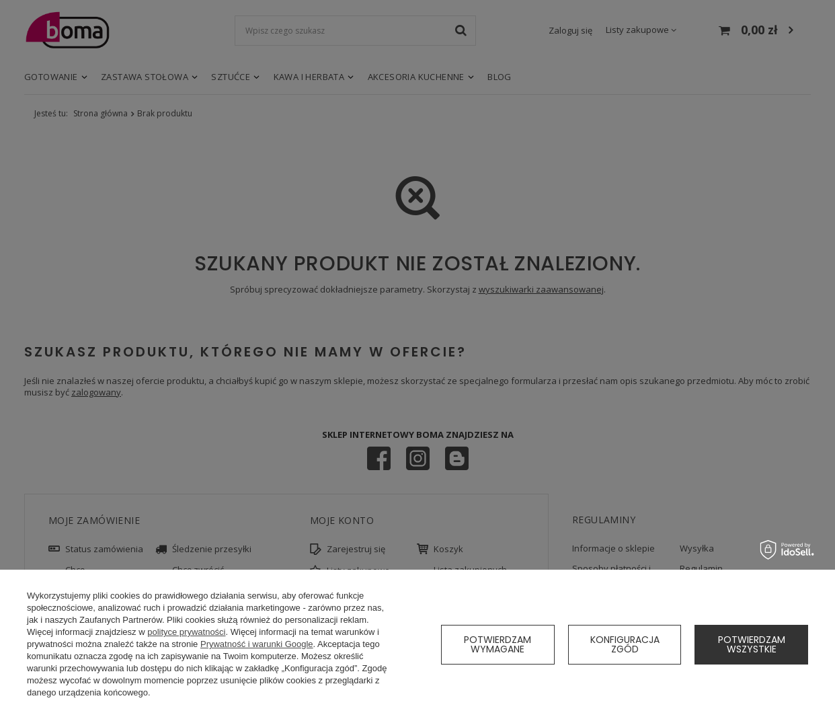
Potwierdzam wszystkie (751, 644)
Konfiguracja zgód (625, 644)
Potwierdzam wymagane (497, 644)
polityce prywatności (186, 632)
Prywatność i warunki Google (256, 644)
